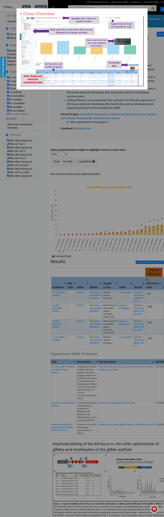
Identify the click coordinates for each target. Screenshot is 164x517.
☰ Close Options (2, 67)
